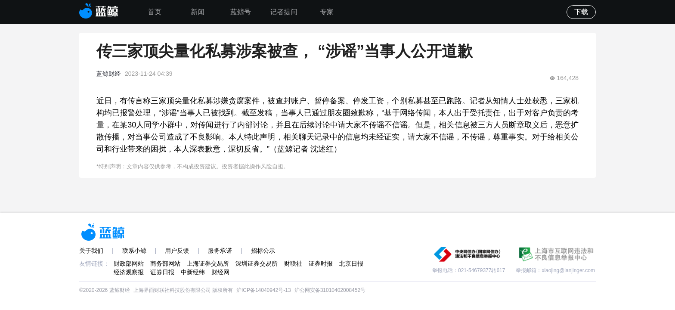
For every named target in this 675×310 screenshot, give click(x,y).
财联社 (293, 263)
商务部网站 (165, 263)
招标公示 (263, 250)
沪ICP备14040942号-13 (263, 290)
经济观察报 (129, 272)
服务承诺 (220, 250)
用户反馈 (177, 250)
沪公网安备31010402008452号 (329, 290)
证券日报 (162, 272)
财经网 (220, 272)
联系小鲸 (134, 250)
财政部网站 (129, 263)
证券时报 (321, 263)
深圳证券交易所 (256, 263)
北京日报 (351, 263)
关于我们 (91, 250)
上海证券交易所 (208, 263)
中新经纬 (193, 272)
